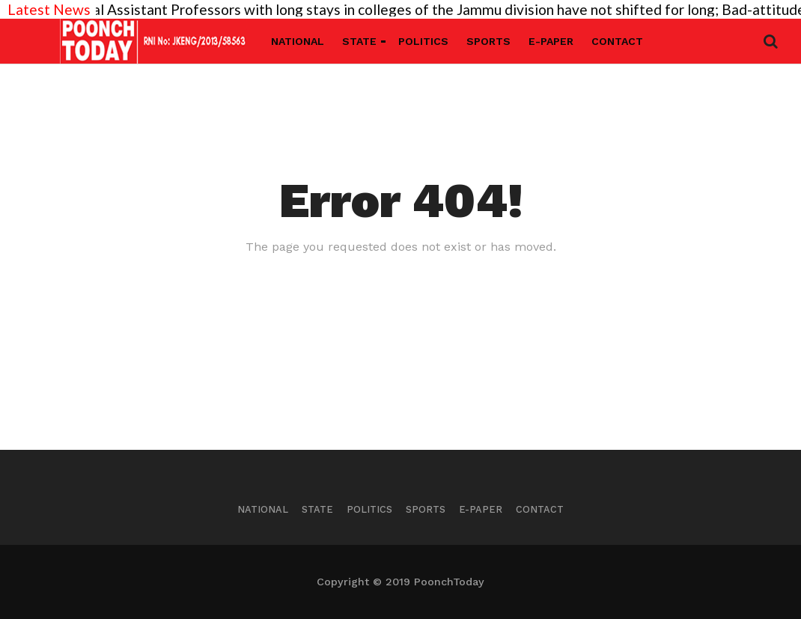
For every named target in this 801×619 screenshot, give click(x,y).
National (297, 41)
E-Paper (551, 41)
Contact (617, 41)
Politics (423, 41)
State (359, 41)
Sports (488, 41)
